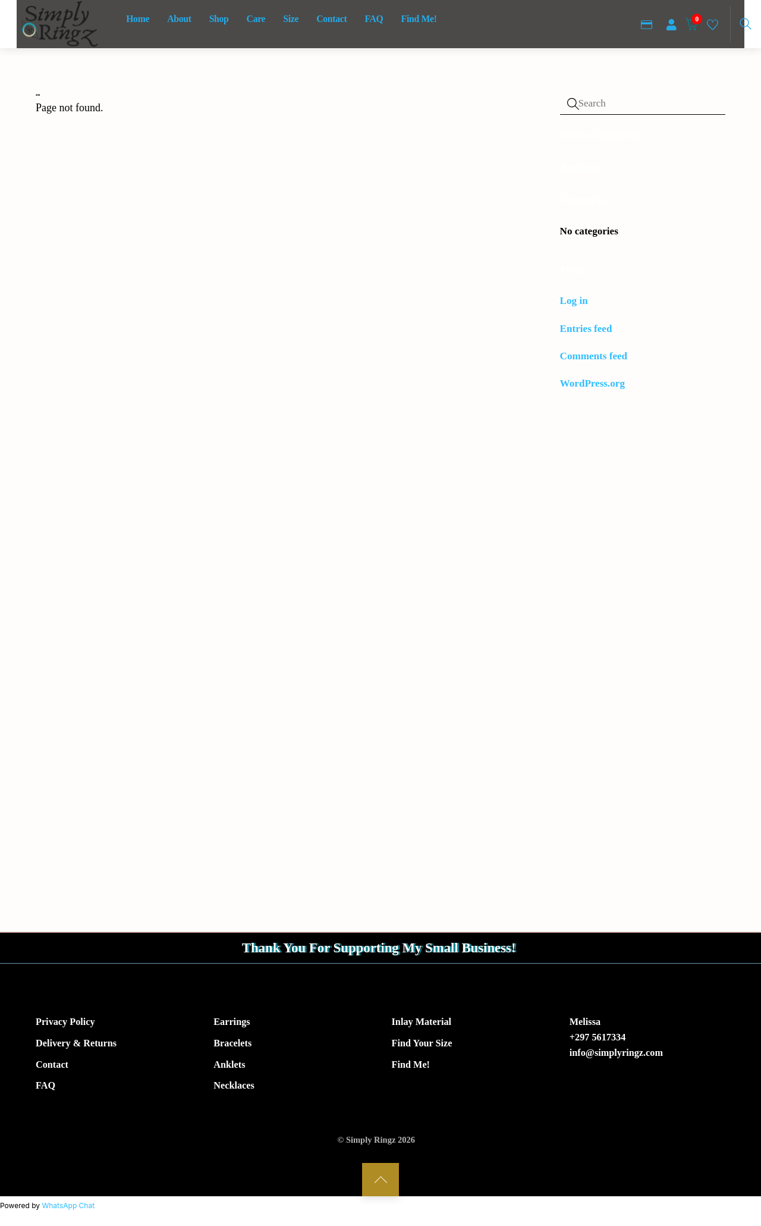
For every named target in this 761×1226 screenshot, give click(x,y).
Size (290, 19)
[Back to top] (380, 1182)
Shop (219, 19)
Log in (574, 300)
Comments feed (593, 356)
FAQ (373, 19)
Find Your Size (422, 1045)
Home (137, 19)
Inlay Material (422, 1024)
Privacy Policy (65, 1024)
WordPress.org (592, 383)
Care (256, 19)
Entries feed (586, 328)
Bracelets (232, 1045)
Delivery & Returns (76, 1045)
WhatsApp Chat (68, 1207)
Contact (331, 19)
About (179, 19)
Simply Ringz (370, 1142)
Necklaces (233, 1088)
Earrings (231, 1024)
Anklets (229, 1067)
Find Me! (419, 19)
